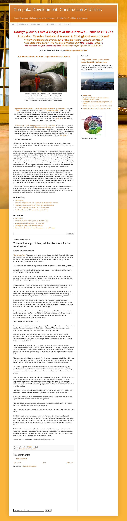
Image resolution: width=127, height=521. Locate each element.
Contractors (22, 448)
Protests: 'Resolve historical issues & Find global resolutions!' (63, 36)
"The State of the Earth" (36, 43)
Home (14, 24)
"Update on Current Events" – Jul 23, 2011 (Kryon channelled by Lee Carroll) (40, 108)
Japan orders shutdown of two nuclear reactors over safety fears (35, 228)
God (17, 110)
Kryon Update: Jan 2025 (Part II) (88, 46)
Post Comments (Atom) (29, 466)
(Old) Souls (59, 118)
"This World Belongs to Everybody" (42, 40)
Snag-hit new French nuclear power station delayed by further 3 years (96, 98)
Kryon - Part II (64, 24)
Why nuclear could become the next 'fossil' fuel (29, 223)
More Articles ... (20, 200)
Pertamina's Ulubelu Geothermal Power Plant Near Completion (34, 205)
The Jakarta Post (19, 255)
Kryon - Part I (50, 24)
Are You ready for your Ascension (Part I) (43, 46)
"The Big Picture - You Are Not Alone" (83, 40)
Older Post (70, 463)
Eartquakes (23, 24)
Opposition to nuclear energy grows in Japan (29, 225)
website (68, 50)
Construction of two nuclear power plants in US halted (31, 221)
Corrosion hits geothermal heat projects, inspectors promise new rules (36, 203)
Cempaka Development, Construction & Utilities (57, 9)
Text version (63, 135)
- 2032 (91, 43)
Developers (29, 448)
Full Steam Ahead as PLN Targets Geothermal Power (43, 56)
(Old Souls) (67, 46)
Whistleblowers (36, 24)
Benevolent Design (53, 110)
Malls (34, 448)
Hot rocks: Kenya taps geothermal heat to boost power (32, 207)
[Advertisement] (28, 485)
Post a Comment (21, 459)
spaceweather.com (79, 50)
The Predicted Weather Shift (65, 43)
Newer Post (17, 463)
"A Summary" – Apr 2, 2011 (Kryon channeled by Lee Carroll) (35, 126)
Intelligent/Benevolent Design (42, 128)
